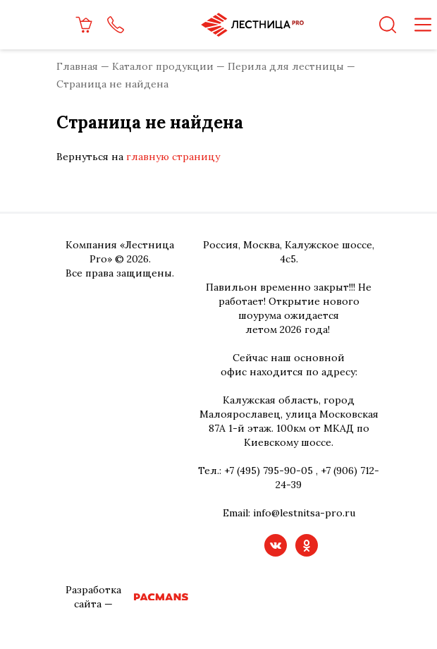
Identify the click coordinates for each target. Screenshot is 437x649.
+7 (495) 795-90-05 (268, 470)
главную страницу (173, 156)
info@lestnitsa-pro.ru (304, 513)
